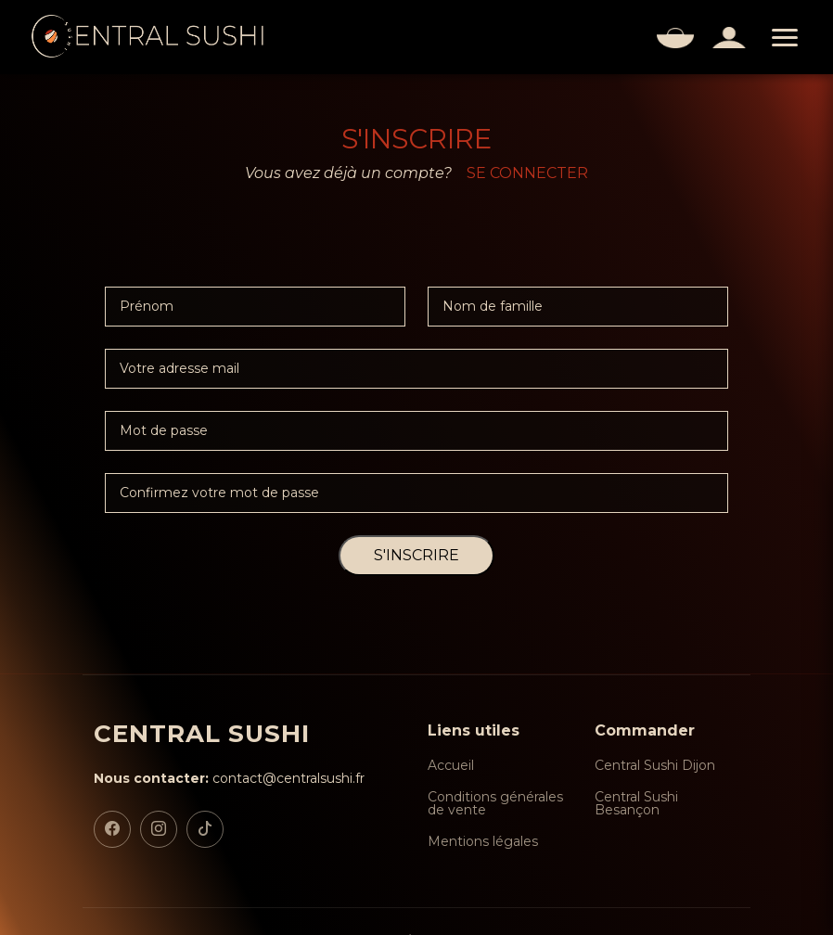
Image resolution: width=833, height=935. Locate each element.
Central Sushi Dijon (655, 765)
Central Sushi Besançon (636, 803)
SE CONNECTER (527, 173)
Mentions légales (483, 841)
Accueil (451, 765)
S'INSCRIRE (416, 555)
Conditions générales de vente (495, 803)
